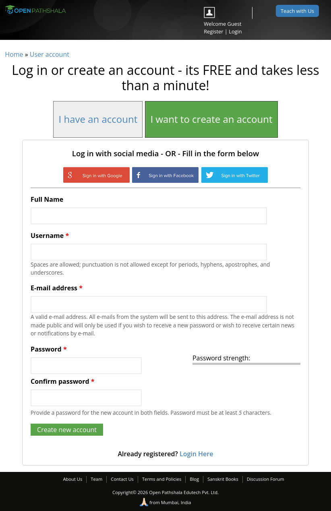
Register (213, 31)
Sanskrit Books (222, 479)
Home (14, 54)
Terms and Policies (161, 479)
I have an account (97, 119)
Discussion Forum (265, 479)
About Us (72, 479)
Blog (194, 479)
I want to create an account (211, 119)
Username (50, 235)
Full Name (47, 199)
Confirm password (62, 381)
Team (96, 479)
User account (49, 54)
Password (48, 349)
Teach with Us (297, 10)
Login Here (196, 453)
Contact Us (122, 479)
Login (235, 31)
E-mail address (57, 287)
